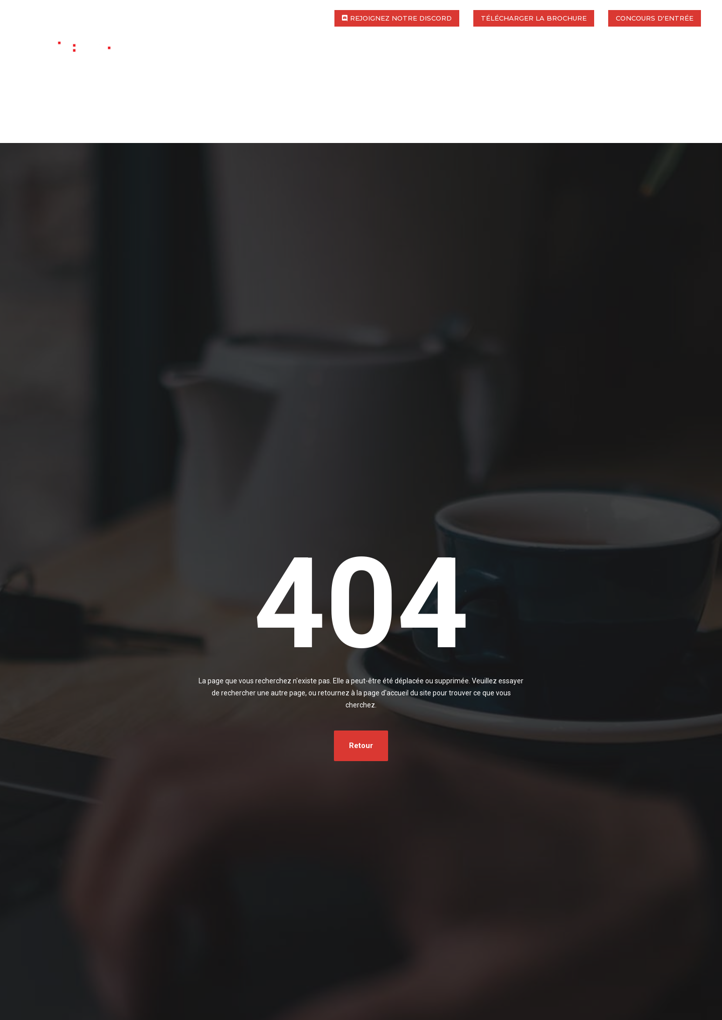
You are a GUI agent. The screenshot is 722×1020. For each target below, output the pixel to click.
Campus (426, 59)
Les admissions (499, 59)
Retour (361, 745)
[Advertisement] (361, 157)
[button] (396, 18)
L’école (200, 59)
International (353, 59)
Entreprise (580, 59)
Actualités (652, 59)
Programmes (268, 59)
